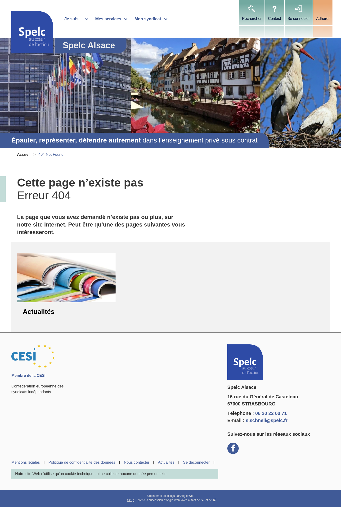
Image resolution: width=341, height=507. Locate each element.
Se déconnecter (196, 462)
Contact (274, 19)
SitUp (130, 500)
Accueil (24, 154)
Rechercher (252, 19)
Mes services (108, 19)
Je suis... (73, 19)
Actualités (38, 311)
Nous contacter (136, 462)
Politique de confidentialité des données (82, 462)
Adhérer (323, 19)
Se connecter (298, 19)
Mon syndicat (148, 19)
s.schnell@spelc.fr (266, 420)
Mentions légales (25, 462)
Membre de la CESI (28, 376)
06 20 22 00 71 (271, 413)
